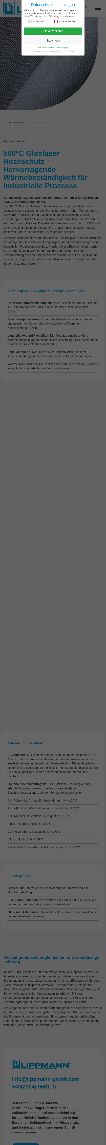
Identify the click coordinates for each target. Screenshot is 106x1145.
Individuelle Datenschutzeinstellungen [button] (53, 48)
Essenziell (36, 21)
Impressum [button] (69, 51)
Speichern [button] (53, 40)
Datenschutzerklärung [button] (54, 51)
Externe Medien (64, 21)
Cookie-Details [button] (38, 51)
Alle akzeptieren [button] (53, 31)
